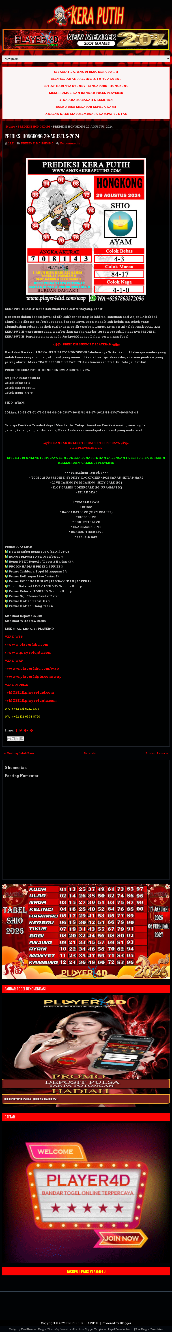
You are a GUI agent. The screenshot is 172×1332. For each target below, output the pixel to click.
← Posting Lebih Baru (19, 753)
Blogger (125, 1323)
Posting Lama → (157, 753)
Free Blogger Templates (149, 1329)
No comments (70, 143)
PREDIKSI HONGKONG (34, 126)
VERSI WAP (14, 660)
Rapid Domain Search (120, 1329)
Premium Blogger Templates (89, 1329)
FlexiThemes (28, 1329)
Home (10, 126)
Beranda (90, 753)
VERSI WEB (14, 636)
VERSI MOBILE (16, 685)
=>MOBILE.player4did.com (29, 692)
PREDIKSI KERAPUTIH (83, 1323)
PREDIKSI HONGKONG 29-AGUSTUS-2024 (42, 136)
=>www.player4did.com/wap (32, 668)
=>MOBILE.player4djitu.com (31, 700)
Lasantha (65, 1329)
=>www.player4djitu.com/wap (33, 676)
